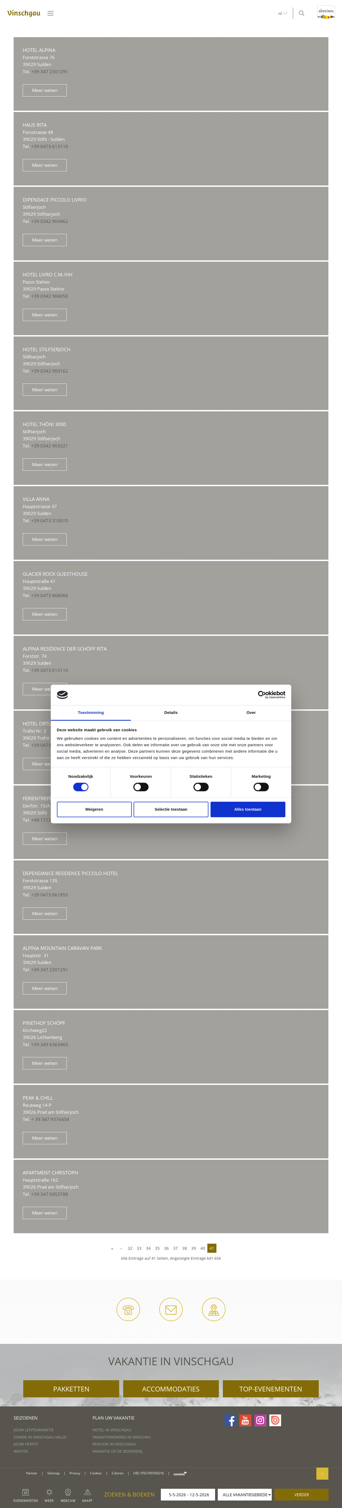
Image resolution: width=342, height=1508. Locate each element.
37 (175, 1248)
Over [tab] (251, 712)
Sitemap (53, 1473)
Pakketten (71, 1388)
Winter (21, 1451)
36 (166, 1248)
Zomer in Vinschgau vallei (40, 1437)
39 (193, 1248)
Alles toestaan (248, 809)
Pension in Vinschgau (114, 1444)
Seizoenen (26, 1418)
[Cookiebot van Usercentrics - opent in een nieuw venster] (262, 695)
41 (211, 1248)
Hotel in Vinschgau (111, 1429)
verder (301, 1494)
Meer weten (44, 90)
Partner (31, 1473)
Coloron (117, 1473)
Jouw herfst (26, 1444)
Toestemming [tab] (91, 712)
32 (130, 1248)
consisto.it (180, 1473)
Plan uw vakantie (113, 1418)
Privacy (74, 1473)
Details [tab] (171, 712)
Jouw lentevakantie (34, 1429)
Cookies (96, 1473)
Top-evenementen (270, 1388)
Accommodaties (171, 1388)
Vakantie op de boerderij (117, 1451)
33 (139, 1248)
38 (184, 1248)
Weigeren (94, 809)
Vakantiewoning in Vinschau (121, 1437)
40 (202, 1248)
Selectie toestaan (171, 809)
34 (148, 1248)
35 (157, 1248)
